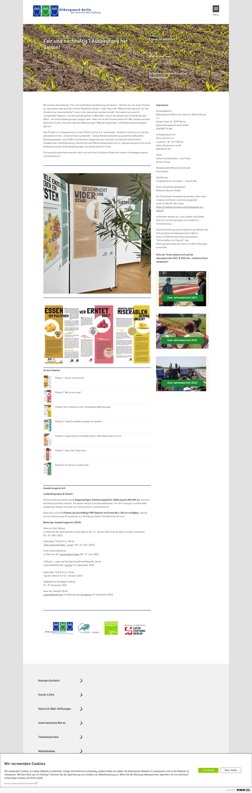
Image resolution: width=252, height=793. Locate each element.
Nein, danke (231, 770)
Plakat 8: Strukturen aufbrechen (72, 465)
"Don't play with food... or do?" (59, 545)
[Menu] (216, 8)
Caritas (68, 565)
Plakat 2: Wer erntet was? (68, 392)
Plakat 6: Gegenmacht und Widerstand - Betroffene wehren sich (88, 436)
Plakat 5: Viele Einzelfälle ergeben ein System (78, 421)
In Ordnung (208, 770)
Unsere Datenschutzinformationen (19, 783)
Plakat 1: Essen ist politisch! (70, 378)
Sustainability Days (69, 554)
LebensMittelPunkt (53, 595)
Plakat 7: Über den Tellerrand (70, 450)
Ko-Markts (86, 595)
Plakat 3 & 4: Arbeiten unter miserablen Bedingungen (83, 407)
